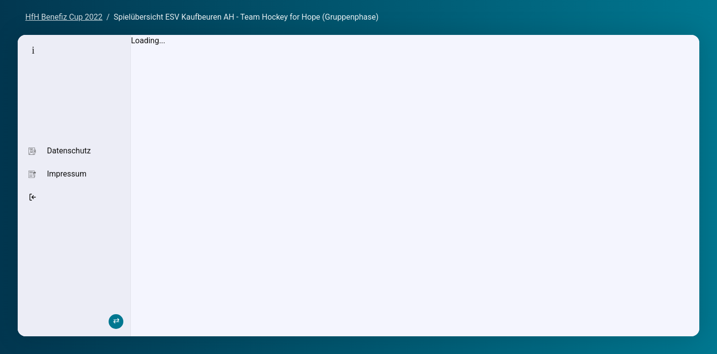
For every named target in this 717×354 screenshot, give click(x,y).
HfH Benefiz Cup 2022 (63, 17)
